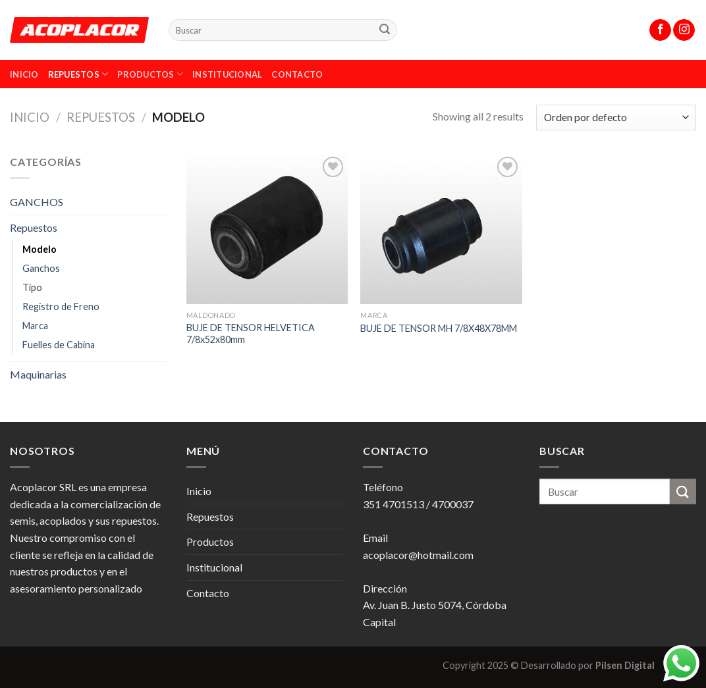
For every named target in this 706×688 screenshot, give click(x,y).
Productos (150, 74)
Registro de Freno (60, 306)
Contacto (297, 74)
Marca (35, 325)
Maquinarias (38, 374)
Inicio (24, 74)
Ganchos (41, 268)
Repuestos (78, 74)
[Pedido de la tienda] (616, 117)
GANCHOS (36, 202)
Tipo (32, 287)
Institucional (227, 74)
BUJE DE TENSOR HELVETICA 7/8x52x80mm (250, 334)
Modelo (39, 249)
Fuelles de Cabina (58, 344)
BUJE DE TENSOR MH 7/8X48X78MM (438, 328)
